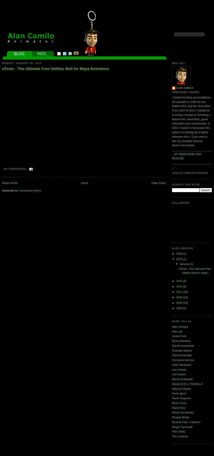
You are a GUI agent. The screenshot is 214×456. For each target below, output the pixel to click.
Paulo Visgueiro (181, 398)
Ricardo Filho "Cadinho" (186, 422)
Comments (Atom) (30, 190)
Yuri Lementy (180, 436)
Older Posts (158, 183)
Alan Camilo (184, 88)
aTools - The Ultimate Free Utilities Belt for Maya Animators (55, 69)
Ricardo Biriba (180, 417)
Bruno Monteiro (181, 341)
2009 (179, 302)
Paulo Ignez (179, 393)
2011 (179, 291)
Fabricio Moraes (182, 355)
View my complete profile (190, 173)
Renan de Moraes (183, 412)
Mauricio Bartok (181, 388)
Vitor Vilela (178, 431)
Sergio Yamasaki (182, 427)
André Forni (179, 336)
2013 (179, 281)
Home (84, 183)
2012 (179, 286)
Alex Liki (177, 331)
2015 (179, 259)
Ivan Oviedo (179, 369)
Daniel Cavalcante (183, 345)
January (185, 264)
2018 (179, 253)
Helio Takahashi (181, 364)
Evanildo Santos (182, 350)
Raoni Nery (179, 407)
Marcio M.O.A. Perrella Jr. (187, 384)
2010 (179, 297)
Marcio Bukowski (182, 379)
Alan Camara (180, 326)
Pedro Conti (179, 403)
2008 (179, 308)
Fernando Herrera (183, 360)
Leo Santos (179, 374)
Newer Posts (10, 183)
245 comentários (14, 169)
